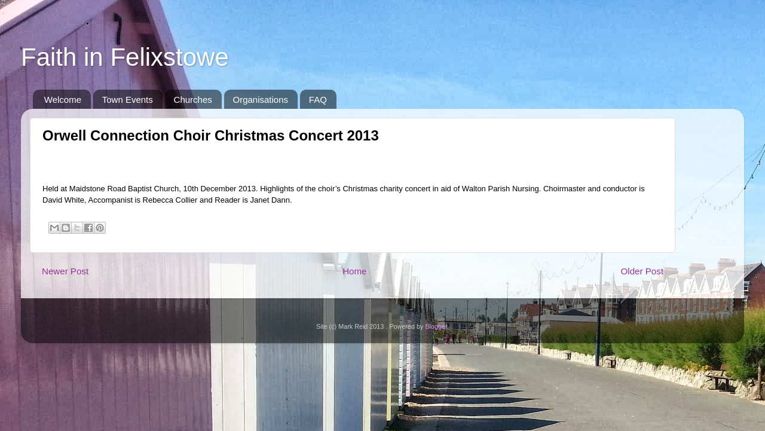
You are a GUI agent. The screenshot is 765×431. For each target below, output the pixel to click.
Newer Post (65, 271)
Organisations (261, 99)
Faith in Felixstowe (125, 57)
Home (354, 271)
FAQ (318, 99)
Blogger (436, 326)
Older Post (642, 271)
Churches (193, 99)
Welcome (62, 99)
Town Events (127, 99)
